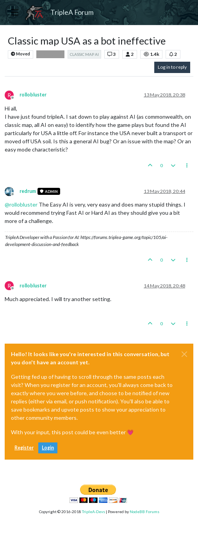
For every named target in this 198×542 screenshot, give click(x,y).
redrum (28, 191)
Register (24, 448)
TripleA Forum (72, 12)
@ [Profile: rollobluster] (21, 204)
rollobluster (33, 95)
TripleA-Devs (93, 511)
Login (48, 448)
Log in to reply (172, 67)
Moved (20, 54)
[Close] (184, 354)
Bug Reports (50, 54)
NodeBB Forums (144, 511)
